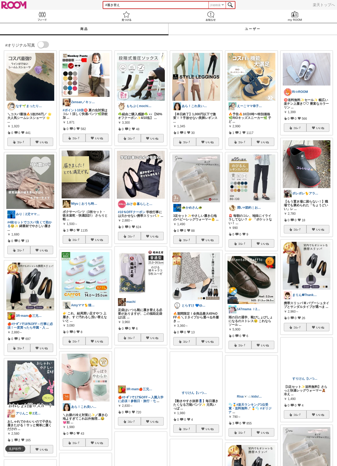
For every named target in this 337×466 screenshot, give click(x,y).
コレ (21, 142)
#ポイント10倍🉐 (75, 110)
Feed (42, 16)
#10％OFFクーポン (131, 212)
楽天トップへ (324, 5)
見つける (126, 16)
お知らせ (210, 16)
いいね (44, 142)
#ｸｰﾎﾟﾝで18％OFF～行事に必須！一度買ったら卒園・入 (30, 325)
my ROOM (295, 16)
